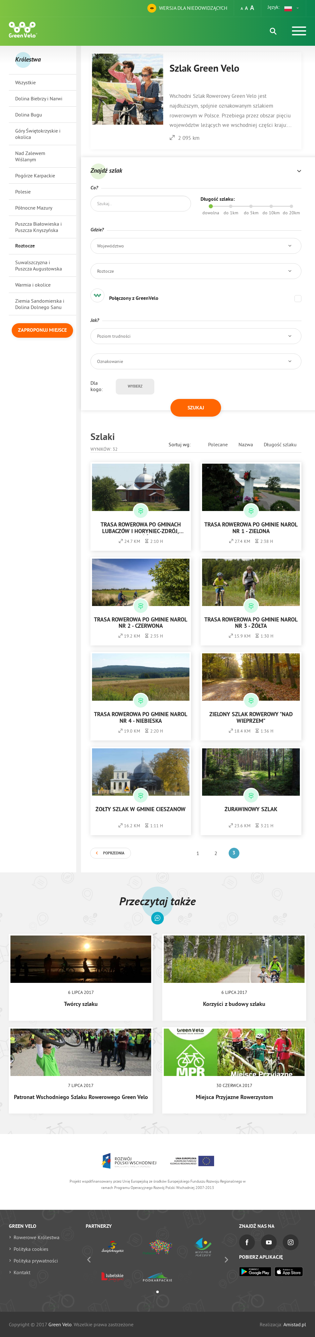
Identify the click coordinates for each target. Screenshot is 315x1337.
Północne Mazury (33, 208)
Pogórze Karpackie (35, 175)
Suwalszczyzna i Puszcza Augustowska (38, 265)
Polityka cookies (31, 1249)
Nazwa (245, 444)
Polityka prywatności (36, 1260)
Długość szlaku (280, 444)
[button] (292, 8)
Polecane (218, 444)
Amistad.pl (294, 1324)
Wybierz (135, 386)
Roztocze (25, 246)
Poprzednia (113, 853)
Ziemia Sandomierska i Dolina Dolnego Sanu (39, 304)
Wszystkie (25, 82)
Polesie (23, 191)
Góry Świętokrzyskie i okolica (37, 134)
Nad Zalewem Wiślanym (30, 156)
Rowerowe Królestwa (36, 1237)
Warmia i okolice (33, 285)
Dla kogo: (96, 386)
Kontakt (22, 1272)
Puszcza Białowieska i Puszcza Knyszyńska (38, 227)
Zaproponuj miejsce (42, 330)
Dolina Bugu (28, 114)
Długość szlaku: (218, 199)
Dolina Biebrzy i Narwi (38, 98)
